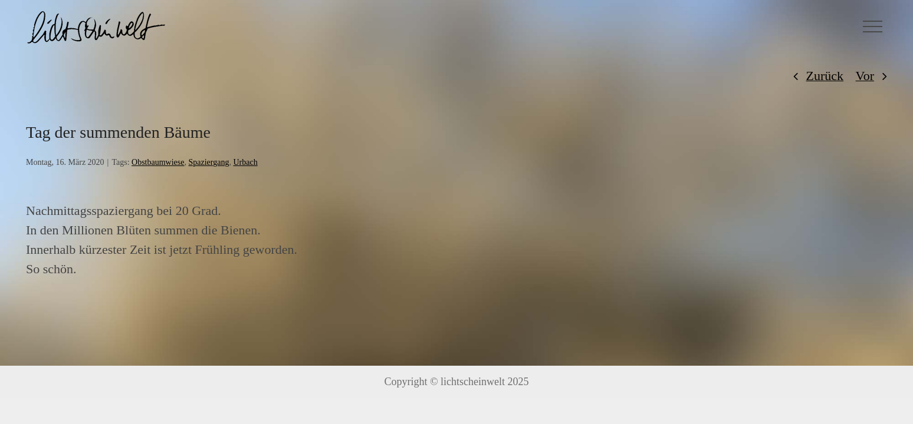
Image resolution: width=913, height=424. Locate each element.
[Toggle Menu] (873, 26)
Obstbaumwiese (158, 162)
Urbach (245, 162)
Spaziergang (208, 162)
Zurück (825, 75)
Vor (865, 75)
